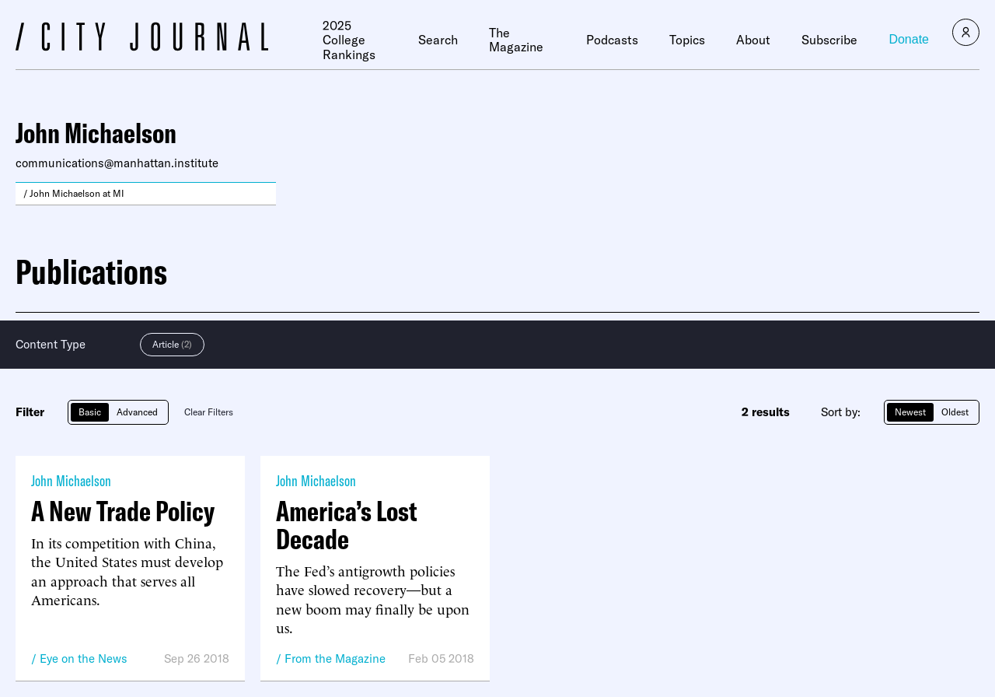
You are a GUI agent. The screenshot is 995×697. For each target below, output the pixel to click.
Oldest (955, 412)
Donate (909, 39)
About (753, 40)
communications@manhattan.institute (117, 163)
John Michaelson (71, 480)
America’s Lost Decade (346, 525)
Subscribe (829, 40)
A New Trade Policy (123, 511)
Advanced (137, 412)
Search (438, 40)
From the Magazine (335, 658)
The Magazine (516, 40)
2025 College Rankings (349, 40)
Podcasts (612, 40)
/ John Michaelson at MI (73, 193)
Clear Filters (208, 412)
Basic (90, 412)
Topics (687, 40)
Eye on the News (83, 658)
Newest (910, 412)
